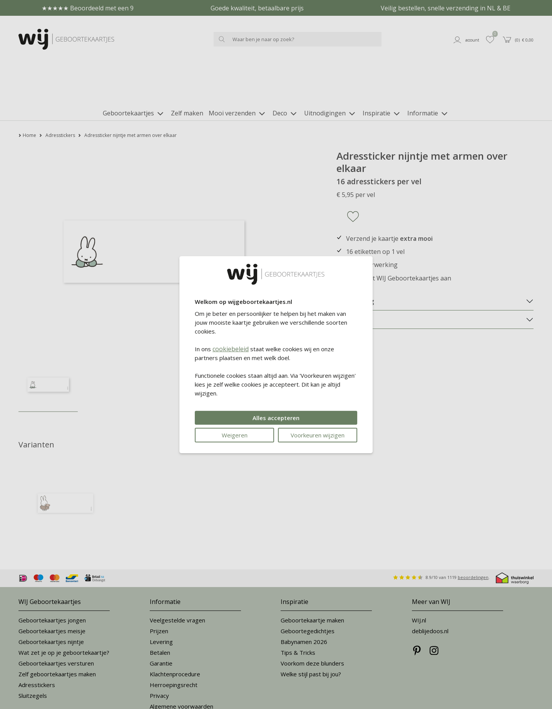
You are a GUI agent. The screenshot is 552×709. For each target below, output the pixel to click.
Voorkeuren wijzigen (318, 435)
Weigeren (235, 435)
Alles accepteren (276, 418)
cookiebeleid (230, 349)
